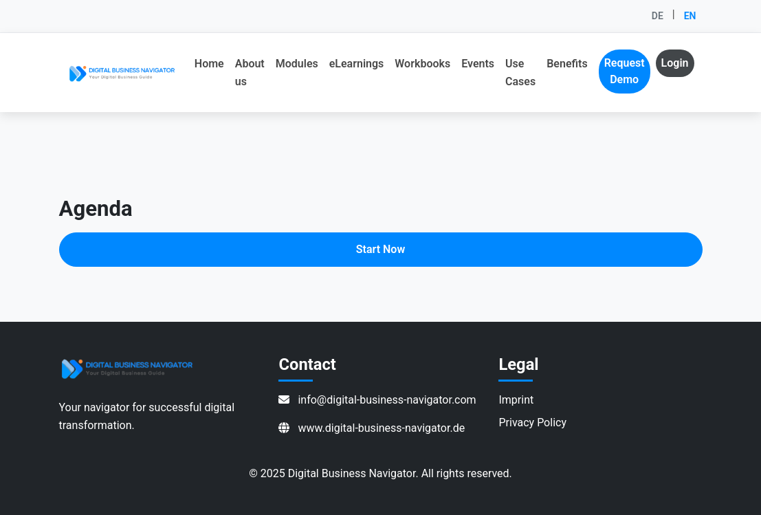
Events (477, 63)
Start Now (380, 249)
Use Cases (520, 72)
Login (675, 62)
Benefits (567, 63)
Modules (297, 63)
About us (250, 72)
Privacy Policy (532, 422)
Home (209, 63)
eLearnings (356, 63)
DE (657, 15)
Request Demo (624, 71)
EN (690, 15)
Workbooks (422, 63)
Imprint (515, 399)
